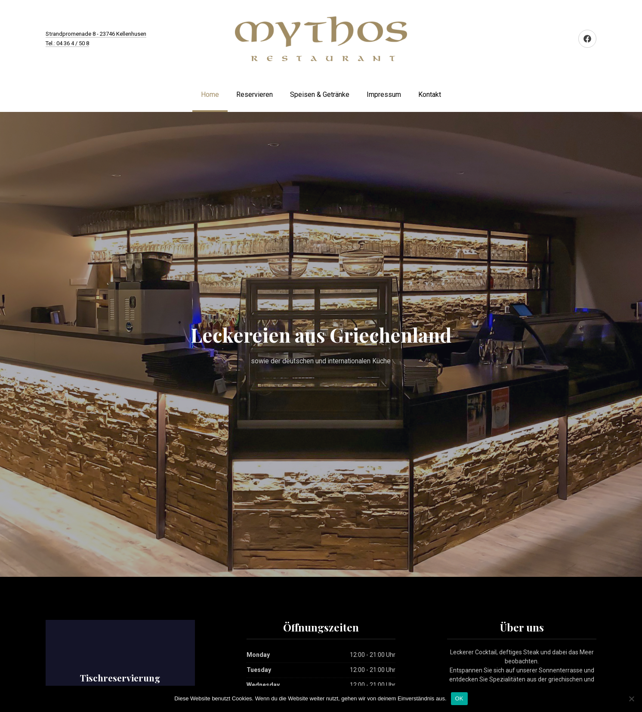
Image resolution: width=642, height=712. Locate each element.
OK (459, 698)
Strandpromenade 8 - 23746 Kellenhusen (96, 34)
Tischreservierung (120, 678)
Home (210, 94)
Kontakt (429, 94)
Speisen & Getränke (319, 94)
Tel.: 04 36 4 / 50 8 (67, 43)
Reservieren (254, 94)
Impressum (384, 94)
